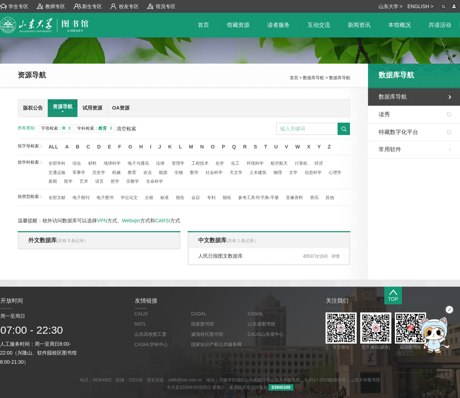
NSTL (140, 324)
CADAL (198, 313)
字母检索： (56, 128)
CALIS (141, 313)
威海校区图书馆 (207, 334)
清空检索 (126, 128)
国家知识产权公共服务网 (216, 344)
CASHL (255, 313)
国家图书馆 (202, 324)
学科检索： (95, 128)
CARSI (162, 220)
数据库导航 (313, 77)
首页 (294, 77)
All (53, 147)
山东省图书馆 (261, 324)
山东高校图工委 (150, 334)
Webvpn (131, 220)
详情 (335, 256)
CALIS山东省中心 (266, 334)
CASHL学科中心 (151, 344)
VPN (102, 220)
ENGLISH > (420, 6)
